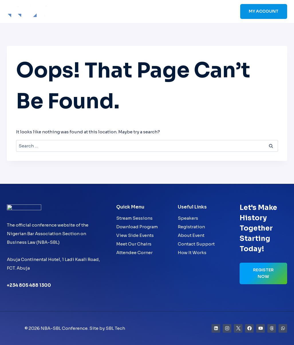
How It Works (192, 252)
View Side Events (135, 235)
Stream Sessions (134, 218)
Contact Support (196, 244)
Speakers (131, 11)
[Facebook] (249, 328)
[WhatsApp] (283, 328)
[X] (238, 328)
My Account (264, 11)
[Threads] (271, 328)
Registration (191, 226)
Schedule (158, 11)
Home (83, 11)
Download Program (137, 226)
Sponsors (186, 11)
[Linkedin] (216, 328)
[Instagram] (227, 328)
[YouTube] (260, 328)
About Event (191, 235)
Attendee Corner (134, 252)
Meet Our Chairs (133, 244)
